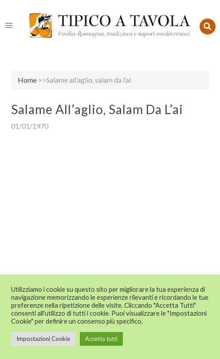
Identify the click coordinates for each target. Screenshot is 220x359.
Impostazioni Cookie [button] (43, 338)
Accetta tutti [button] (101, 338)
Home (27, 80)
